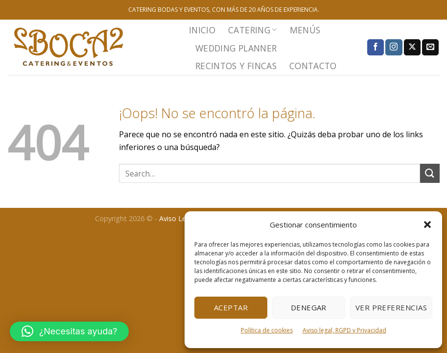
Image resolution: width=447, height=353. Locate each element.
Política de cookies (267, 330)
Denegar (309, 307)
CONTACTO (313, 66)
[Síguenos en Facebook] (375, 47)
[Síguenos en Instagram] (393, 47)
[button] (427, 224)
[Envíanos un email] (430, 47)
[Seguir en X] (412, 47)
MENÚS (305, 30)
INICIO (202, 30)
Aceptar (231, 307)
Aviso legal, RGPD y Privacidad (344, 330)
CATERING (252, 30)
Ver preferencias (391, 307)
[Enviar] (430, 173)
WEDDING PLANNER (236, 48)
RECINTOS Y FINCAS (236, 66)
